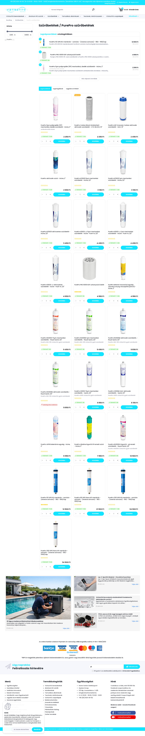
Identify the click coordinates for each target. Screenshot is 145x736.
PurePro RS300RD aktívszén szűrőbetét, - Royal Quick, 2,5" (55, 396)
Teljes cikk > (66, 634)
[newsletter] (132, 672)
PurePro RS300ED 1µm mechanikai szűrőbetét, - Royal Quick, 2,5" (87, 342)
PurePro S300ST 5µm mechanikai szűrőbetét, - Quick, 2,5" (87, 396)
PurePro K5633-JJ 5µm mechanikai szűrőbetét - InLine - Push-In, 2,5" (87, 235)
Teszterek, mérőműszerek (93, 16)
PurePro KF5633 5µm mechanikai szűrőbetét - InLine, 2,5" (86, 181)
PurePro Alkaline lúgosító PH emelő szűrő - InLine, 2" (89, 449)
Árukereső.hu (72, 660)
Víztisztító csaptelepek (114, 16)
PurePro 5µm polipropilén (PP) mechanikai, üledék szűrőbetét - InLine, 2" (55, 127)
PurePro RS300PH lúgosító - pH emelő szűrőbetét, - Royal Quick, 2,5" (121, 449)
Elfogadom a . (117, 676)
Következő (133, 16)
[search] (93, 10)
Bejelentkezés (123, 2)
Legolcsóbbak (45, 89)
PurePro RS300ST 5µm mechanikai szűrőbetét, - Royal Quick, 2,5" (53, 342)
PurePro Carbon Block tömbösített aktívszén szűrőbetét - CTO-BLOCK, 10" (88, 127)
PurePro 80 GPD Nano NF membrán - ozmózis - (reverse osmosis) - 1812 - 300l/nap (88, 504)
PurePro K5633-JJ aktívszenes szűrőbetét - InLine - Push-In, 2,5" (53, 288)
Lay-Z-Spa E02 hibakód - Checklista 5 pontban (114, 582)
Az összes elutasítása (21, 729)
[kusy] (46, 143)
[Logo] (16, 9)
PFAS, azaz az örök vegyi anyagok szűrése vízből (115, 619)
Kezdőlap (9, 20)
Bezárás (37, 729)
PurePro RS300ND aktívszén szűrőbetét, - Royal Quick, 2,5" (123, 342)
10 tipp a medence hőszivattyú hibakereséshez (25, 626)
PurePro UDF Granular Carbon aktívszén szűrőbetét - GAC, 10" (122, 127)
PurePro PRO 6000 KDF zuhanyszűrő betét (87, 288)
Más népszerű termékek (89, 79)
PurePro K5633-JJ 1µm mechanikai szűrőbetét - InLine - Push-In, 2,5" (120, 235)
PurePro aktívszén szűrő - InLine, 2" (53, 180)
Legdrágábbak (58, 89)
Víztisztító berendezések (15, 16)
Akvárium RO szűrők (36, 16)
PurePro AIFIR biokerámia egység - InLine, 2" (55, 449)
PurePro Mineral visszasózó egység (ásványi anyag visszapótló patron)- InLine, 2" (122, 289)
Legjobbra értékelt (72, 89)
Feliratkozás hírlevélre (27, 673)
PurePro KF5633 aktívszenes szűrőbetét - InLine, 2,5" (55, 235)
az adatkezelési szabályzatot (111, 676)
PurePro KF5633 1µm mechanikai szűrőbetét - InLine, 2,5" (120, 181)
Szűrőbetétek (52, 16)
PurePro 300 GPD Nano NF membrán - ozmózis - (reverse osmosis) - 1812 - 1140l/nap (54, 557)
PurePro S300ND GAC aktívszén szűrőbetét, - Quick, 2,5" (119, 396)
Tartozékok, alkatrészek (70, 16)
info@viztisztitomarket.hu (88, 698)
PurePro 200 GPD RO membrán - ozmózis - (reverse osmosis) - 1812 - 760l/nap (123, 503)
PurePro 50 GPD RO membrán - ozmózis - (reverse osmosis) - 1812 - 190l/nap (55, 503)
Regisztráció (135, 2)
